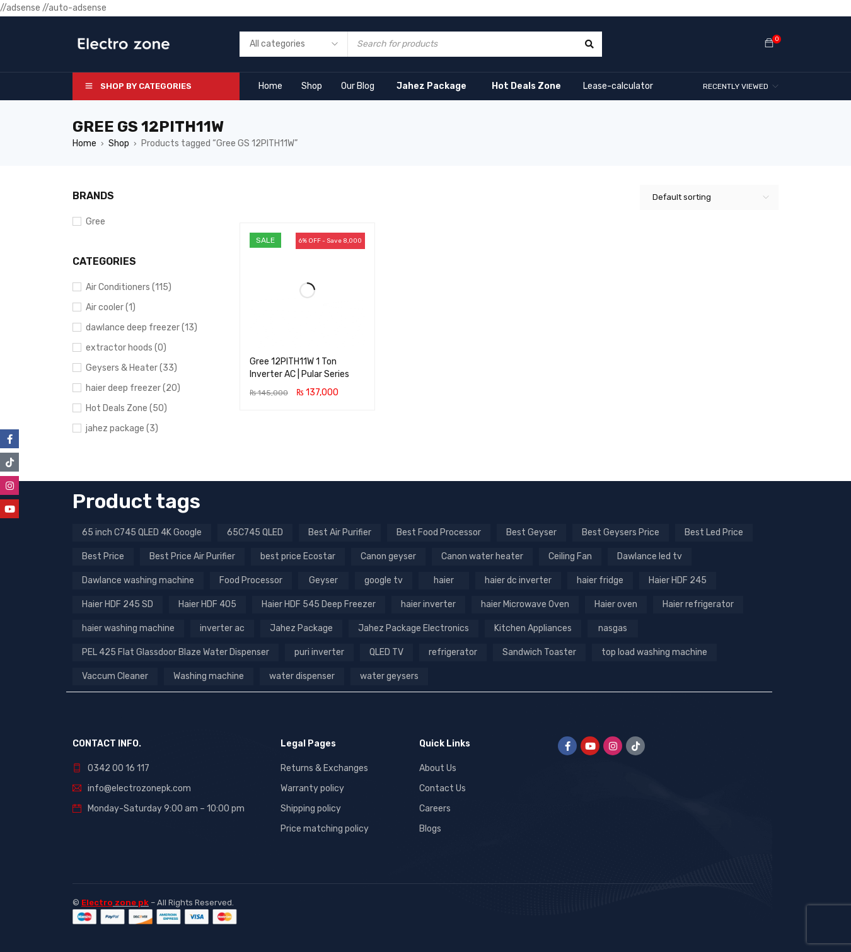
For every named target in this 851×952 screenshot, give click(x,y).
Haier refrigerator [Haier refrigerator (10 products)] (698, 604)
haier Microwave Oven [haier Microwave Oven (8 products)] (525, 604)
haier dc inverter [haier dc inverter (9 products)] (518, 580)
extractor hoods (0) (126, 347)
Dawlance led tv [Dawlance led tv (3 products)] (649, 556)
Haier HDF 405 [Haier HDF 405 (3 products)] (207, 604)
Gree (95, 221)
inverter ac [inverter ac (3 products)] (222, 628)
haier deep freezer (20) (133, 388)
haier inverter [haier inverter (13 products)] (428, 604)
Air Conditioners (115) (128, 287)
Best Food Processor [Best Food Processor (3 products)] (439, 532)
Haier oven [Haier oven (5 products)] (615, 604)
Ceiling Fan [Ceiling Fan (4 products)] (570, 556)
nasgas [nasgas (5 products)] (612, 628)
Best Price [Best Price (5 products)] (103, 556)
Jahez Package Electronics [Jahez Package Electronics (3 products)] (413, 628)
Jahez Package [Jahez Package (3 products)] (301, 628)
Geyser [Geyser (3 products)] (323, 580)
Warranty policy (312, 788)
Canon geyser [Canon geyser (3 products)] (388, 556)
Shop (118, 143)
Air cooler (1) (111, 307)
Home (84, 143)
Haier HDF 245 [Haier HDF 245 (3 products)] (678, 580)
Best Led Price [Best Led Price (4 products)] (714, 532)
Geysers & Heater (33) (131, 368)
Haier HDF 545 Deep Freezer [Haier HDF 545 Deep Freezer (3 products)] (319, 604)
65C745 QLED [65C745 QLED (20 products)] (255, 532)
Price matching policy (325, 828)
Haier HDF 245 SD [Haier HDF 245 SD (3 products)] (117, 604)
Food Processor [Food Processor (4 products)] (250, 580)
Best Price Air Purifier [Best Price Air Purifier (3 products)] (192, 556)
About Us (437, 768)
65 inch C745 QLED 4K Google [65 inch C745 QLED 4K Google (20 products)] (142, 532)
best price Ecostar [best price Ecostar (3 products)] (297, 556)
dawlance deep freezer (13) (141, 327)
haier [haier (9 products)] (444, 580)
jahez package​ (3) (122, 428)
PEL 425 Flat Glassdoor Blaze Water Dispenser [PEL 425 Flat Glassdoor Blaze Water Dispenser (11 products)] (175, 652)
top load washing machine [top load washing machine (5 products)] (654, 652)
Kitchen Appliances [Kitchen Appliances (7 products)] (533, 628)
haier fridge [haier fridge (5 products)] (600, 580)
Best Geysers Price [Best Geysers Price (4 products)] (620, 532)
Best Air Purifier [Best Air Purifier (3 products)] (339, 532)
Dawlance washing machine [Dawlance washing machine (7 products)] (138, 580)
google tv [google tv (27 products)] (383, 580)
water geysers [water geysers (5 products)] (389, 676)
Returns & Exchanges (324, 768)
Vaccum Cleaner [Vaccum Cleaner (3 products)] (115, 676)
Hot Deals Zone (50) (126, 408)
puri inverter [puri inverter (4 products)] (319, 652)
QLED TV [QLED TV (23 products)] (386, 652)
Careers (435, 808)
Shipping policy (311, 808)
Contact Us (442, 788)
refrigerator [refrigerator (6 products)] (453, 652)
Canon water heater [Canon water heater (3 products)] (482, 556)
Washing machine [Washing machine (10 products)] (208, 676)
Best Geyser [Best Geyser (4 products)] (531, 532)
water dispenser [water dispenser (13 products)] (302, 676)
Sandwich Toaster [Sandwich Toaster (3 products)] (539, 652)
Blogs (430, 828)
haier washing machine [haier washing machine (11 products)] (128, 628)
